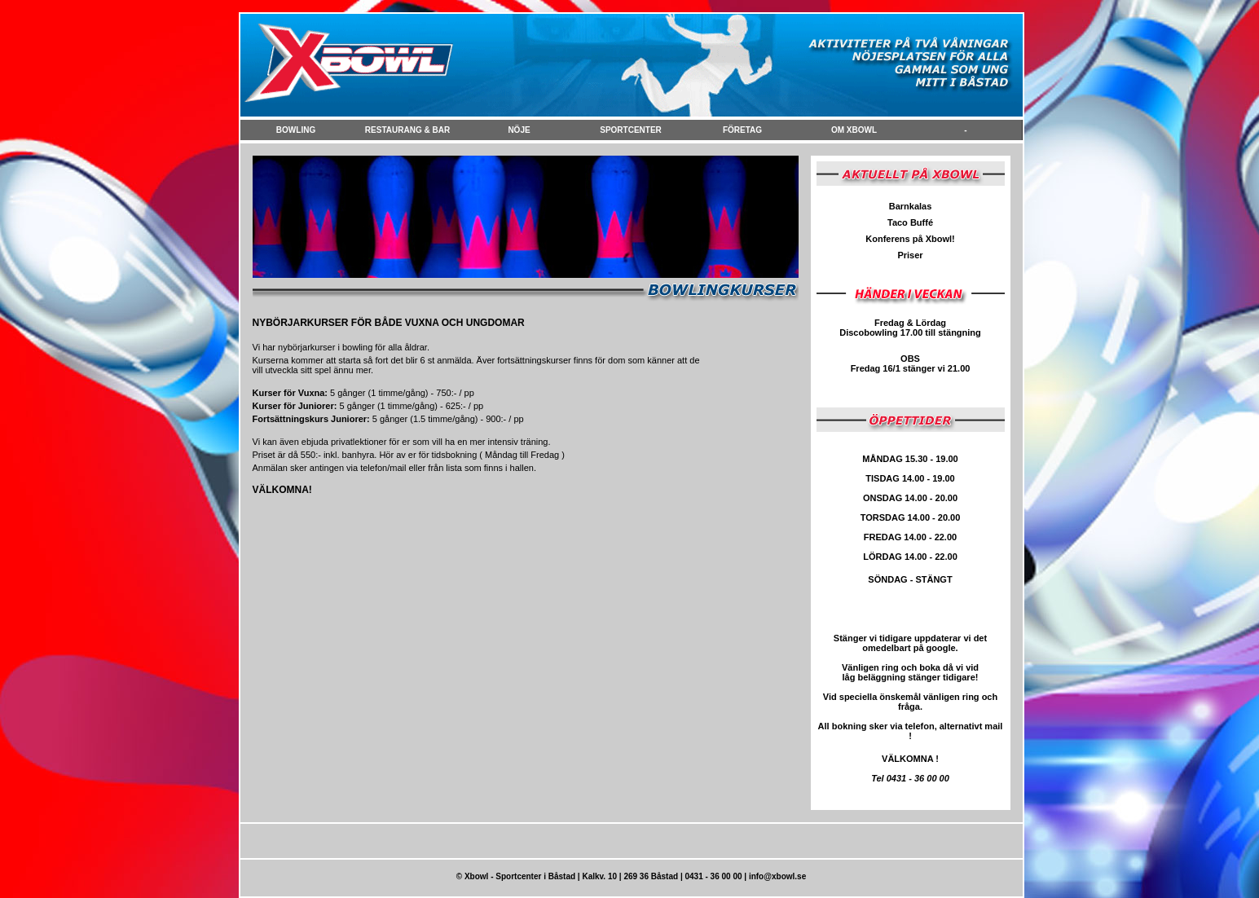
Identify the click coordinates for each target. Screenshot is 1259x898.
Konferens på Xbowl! (909, 239)
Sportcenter (631, 129)
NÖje (519, 129)
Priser (909, 255)
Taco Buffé (910, 222)
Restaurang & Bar (407, 129)
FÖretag (742, 129)
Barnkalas (910, 206)
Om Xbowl (854, 129)
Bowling (295, 129)
